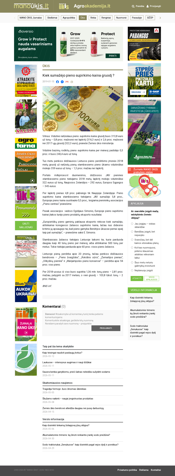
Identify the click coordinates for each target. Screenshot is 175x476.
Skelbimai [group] (52, 17)
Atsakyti (136, 278)
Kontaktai (156, 470)
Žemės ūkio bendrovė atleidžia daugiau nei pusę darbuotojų (73, 408)
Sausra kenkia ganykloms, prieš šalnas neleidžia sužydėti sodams (76, 371)
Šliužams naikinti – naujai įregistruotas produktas (67, 398)
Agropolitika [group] (69, 17)
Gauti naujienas (26, 225)
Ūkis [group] (83, 17)
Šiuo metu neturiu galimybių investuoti (143, 264)
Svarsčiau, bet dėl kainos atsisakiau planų (145, 241)
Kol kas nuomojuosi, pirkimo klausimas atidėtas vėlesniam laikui (143, 252)
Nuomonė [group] (121, 17)
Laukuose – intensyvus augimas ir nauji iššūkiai (66, 362)
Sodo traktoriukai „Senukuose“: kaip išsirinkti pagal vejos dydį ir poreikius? (80, 444)
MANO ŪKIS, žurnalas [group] (31, 17)
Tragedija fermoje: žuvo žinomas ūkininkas (64, 389)
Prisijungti (106, 328)
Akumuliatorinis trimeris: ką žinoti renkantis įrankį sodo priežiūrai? (76, 435)
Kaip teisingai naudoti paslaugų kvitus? (62, 352)
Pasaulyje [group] (137, 17)
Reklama (143, 470)
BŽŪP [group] (150, 17)
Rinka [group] (93, 17)
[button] (14, 17)
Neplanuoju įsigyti (142, 270)
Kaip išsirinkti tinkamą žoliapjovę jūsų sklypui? (65, 425)
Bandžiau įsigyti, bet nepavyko (143, 233)
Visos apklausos (151, 278)
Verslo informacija (144, 290)
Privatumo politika (127, 470)
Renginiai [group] (106, 17)
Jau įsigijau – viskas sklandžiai (143, 225)
